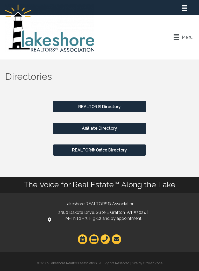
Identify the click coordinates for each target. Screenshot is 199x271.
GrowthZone (152, 263)
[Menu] (184, 8)
